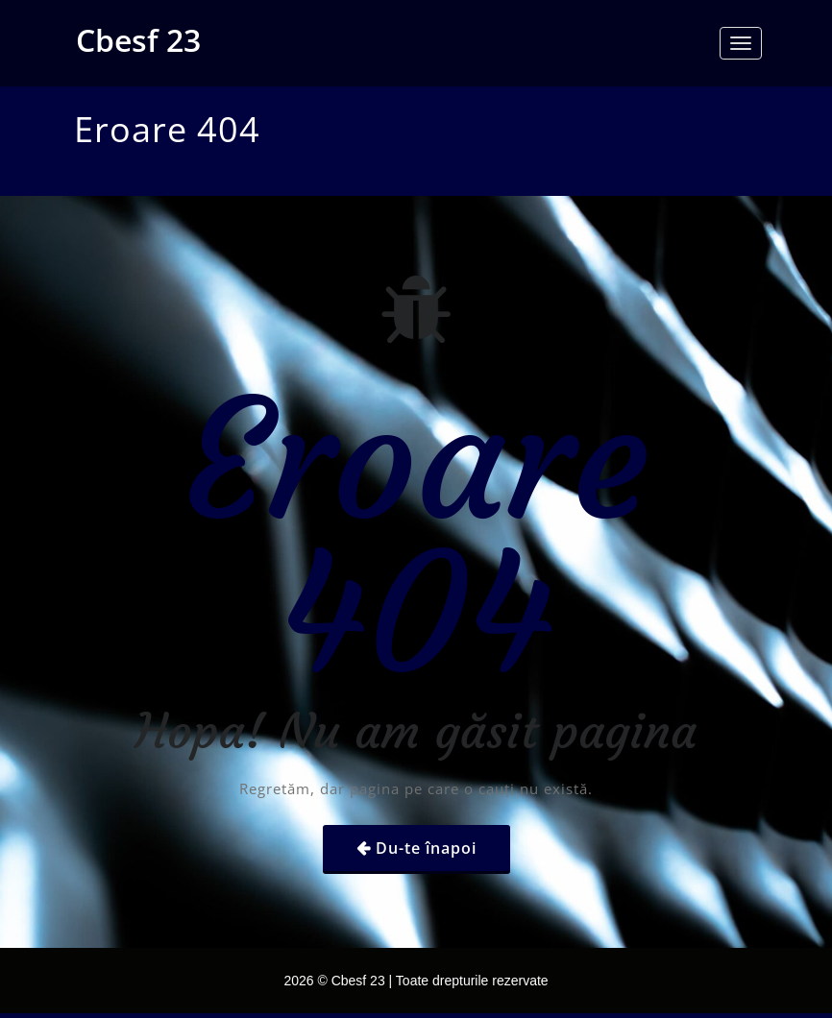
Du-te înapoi (426, 848)
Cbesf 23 (138, 40)
